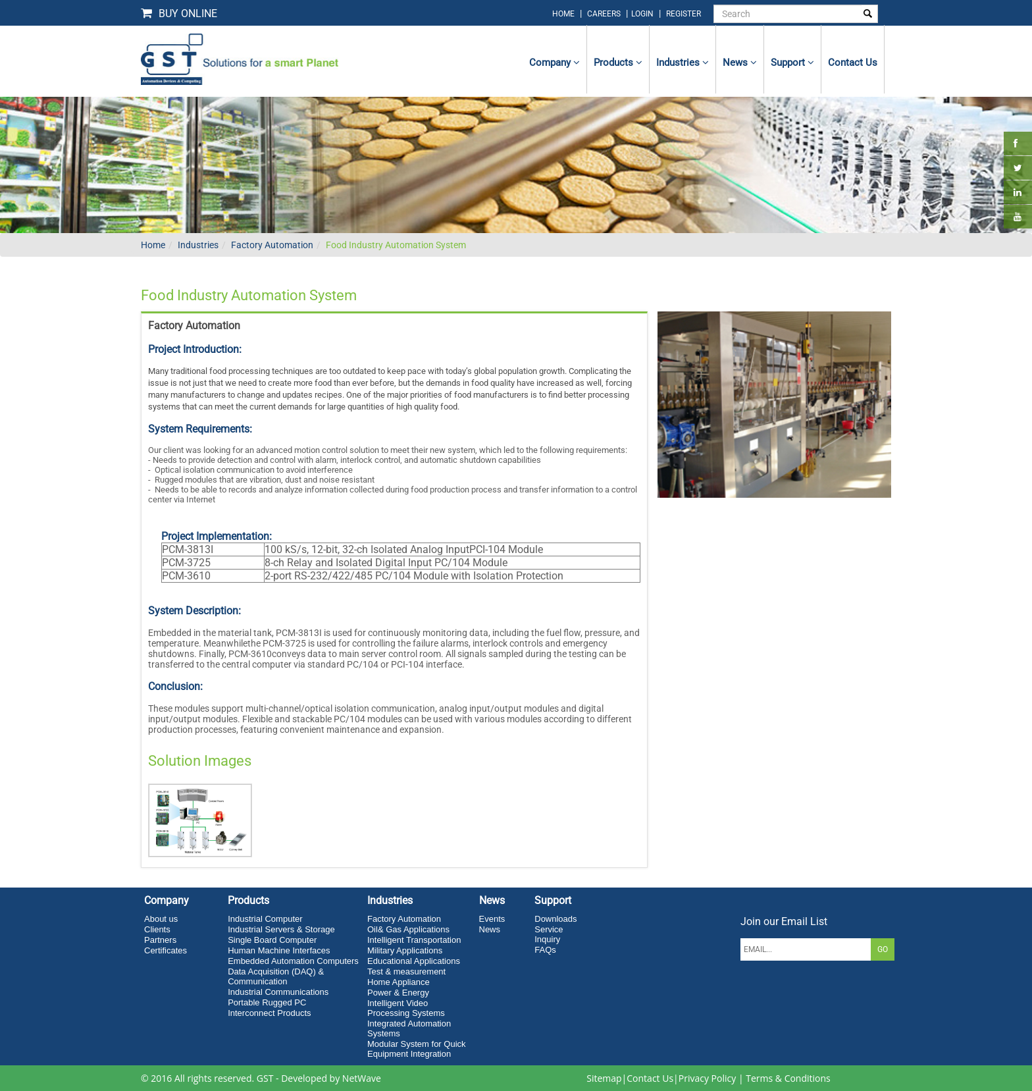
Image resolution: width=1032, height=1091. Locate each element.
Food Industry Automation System (396, 245)
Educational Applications (413, 961)
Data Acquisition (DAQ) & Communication (276, 976)
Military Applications (404, 950)
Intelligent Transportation (414, 940)
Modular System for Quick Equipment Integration (416, 1049)
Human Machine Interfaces (279, 950)
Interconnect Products (269, 1013)
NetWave (361, 1078)
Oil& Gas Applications (408, 929)
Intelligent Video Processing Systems (406, 1008)
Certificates (165, 950)
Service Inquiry (548, 934)
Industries (682, 62)
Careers (604, 13)
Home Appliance (398, 982)
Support (792, 62)
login (643, 13)
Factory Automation (272, 245)
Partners (160, 940)
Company (554, 62)
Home (153, 245)
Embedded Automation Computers (293, 961)
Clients (157, 929)
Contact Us (650, 1078)
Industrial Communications (278, 992)
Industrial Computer (265, 919)
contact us (852, 62)
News (740, 62)
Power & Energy (398, 993)
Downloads (555, 919)
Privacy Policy (707, 1078)
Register (683, 13)
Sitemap (603, 1078)
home (563, 13)
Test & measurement (406, 971)
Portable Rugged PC (267, 1002)
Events (492, 919)
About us (161, 919)
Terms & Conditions (788, 1078)
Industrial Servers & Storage (281, 929)
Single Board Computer (272, 940)
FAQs (545, 950)
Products (618, 62)
